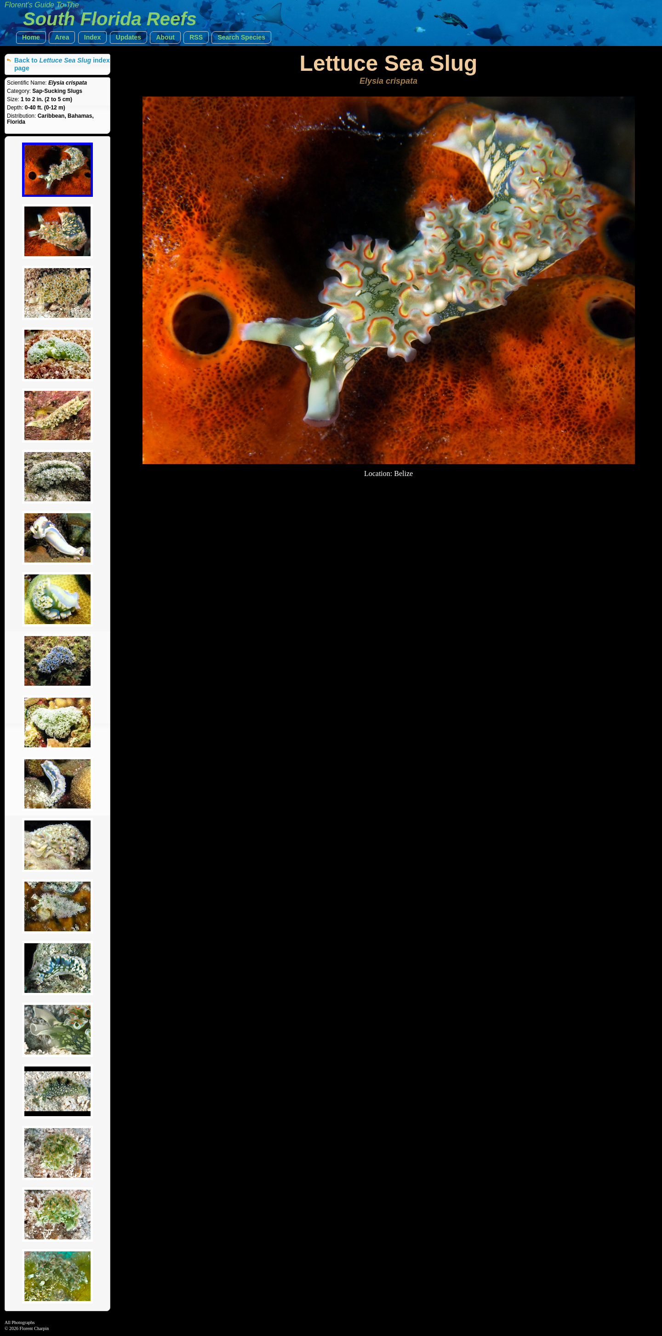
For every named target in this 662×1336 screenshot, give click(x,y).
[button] (31, 37)
